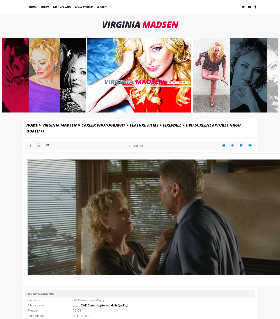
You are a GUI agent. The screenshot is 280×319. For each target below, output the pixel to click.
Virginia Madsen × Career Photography (83, 125)
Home (33, 7)
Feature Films (144, 125)
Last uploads (62, 7)
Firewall (172, 125)
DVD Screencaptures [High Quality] (104, 305)
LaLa (76, 305)
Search (102, 7)
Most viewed (84, 7)
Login (45, 7)
